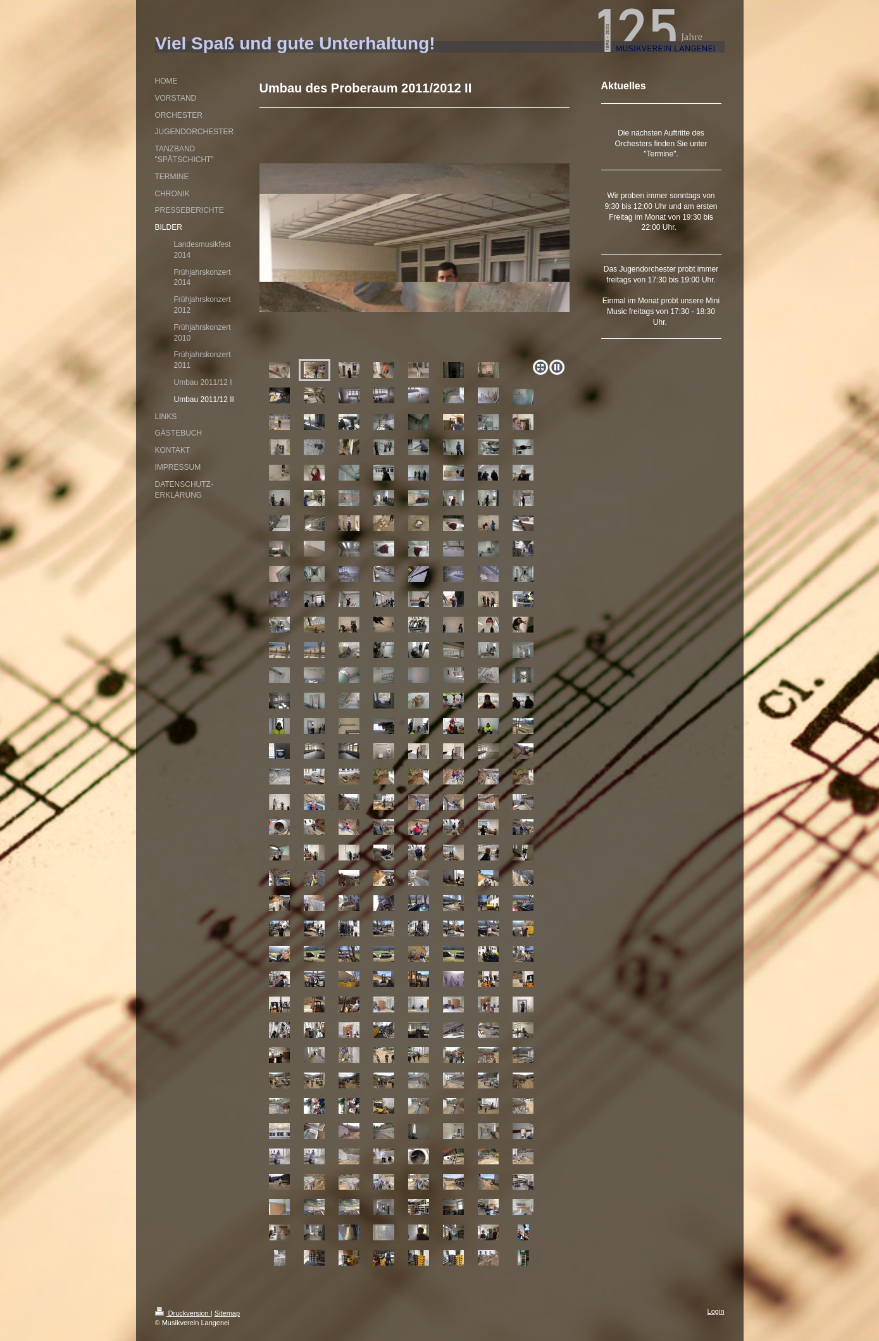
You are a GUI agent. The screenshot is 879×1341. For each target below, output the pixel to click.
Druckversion (183, 1313)
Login (716, 1311)
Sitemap (227, 1313)
